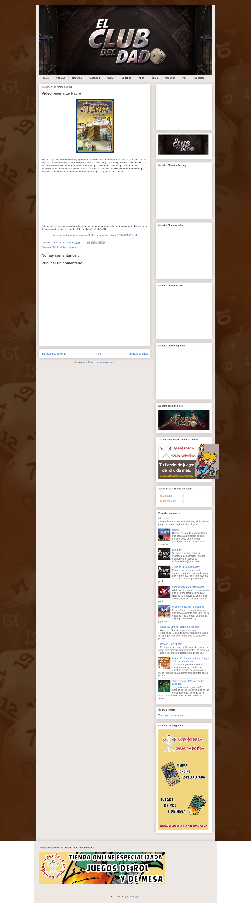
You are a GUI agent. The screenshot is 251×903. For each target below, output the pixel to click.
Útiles (154, 78)
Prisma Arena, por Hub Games (188, 606)
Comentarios (168, 501)
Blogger (135, 896)
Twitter (110, 78)
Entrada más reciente (54, 353)
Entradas (166, 495)
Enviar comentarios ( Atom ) (101, 362)
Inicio (46, 78)
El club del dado (60, 247)
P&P (184, 78)
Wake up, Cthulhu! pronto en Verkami (179, 626)
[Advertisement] (183, 106)
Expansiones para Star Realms (188, 587)
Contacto (199, 78)
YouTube (126, 78)
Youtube (73, 247)
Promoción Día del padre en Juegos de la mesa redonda (190, 660)
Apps (141, 78)
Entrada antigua (138, 353)
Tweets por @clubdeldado (171, 715)
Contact (176, 530)
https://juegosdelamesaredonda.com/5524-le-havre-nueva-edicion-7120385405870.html (95, 235)
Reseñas (77, 78)
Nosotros (170, 78)
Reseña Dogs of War (171, 644)
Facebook (94, 78)
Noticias (60, 78)
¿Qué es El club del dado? (186, 567)
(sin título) (163, 518)
